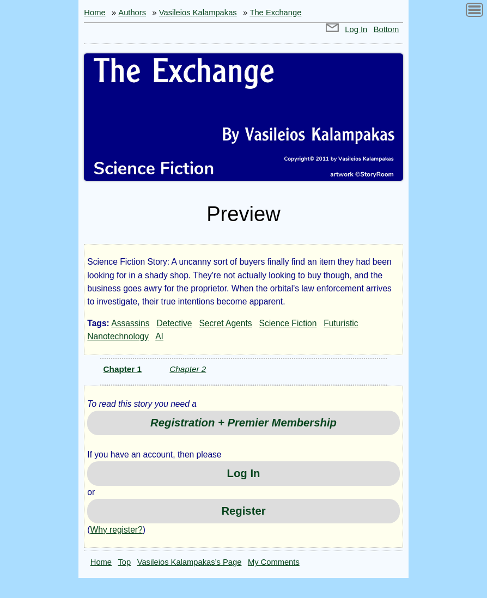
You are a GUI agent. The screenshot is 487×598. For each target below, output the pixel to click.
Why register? (116, 529)
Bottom (386, 29)
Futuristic (341, 323)
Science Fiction (288, 323)
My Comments (274, 562)
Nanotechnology (118, 336)
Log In (356, 29)
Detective (174, 323)
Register (243, 511)
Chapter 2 (187, 369)
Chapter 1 (123, 369)
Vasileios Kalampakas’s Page (189, 562)
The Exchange (275, 12)
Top (124, 562)
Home (94, 12)
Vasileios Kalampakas (198, 12)
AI (159, 336)
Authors (132, 12)
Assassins (130, 323)
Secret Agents (225, 323)
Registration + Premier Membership (243, 423)
